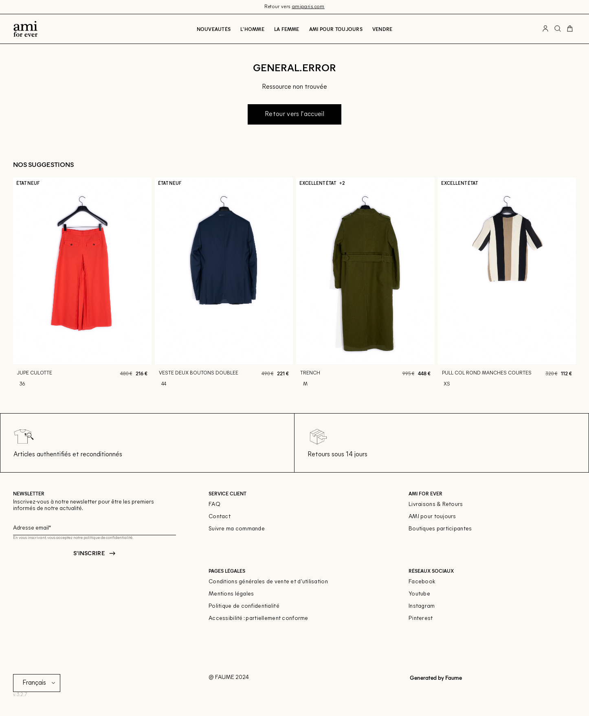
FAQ (214, 504)
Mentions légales (231, 594)
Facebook (422, 582)
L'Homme (252, 29)
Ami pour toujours (336, 29)
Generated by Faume (435, 677)
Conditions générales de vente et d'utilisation (268, 582)
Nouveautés (214, 29)
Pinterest (421, 618)
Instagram (422, 606)
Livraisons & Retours (436, 504)
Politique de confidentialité (244, 606)
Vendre (382, 29)
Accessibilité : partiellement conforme (258, 618)
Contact (220, 517)
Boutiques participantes (440, 529)
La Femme (286, 29)
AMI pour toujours (432, 517)
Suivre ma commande (237, 529)
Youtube (419, 594)
